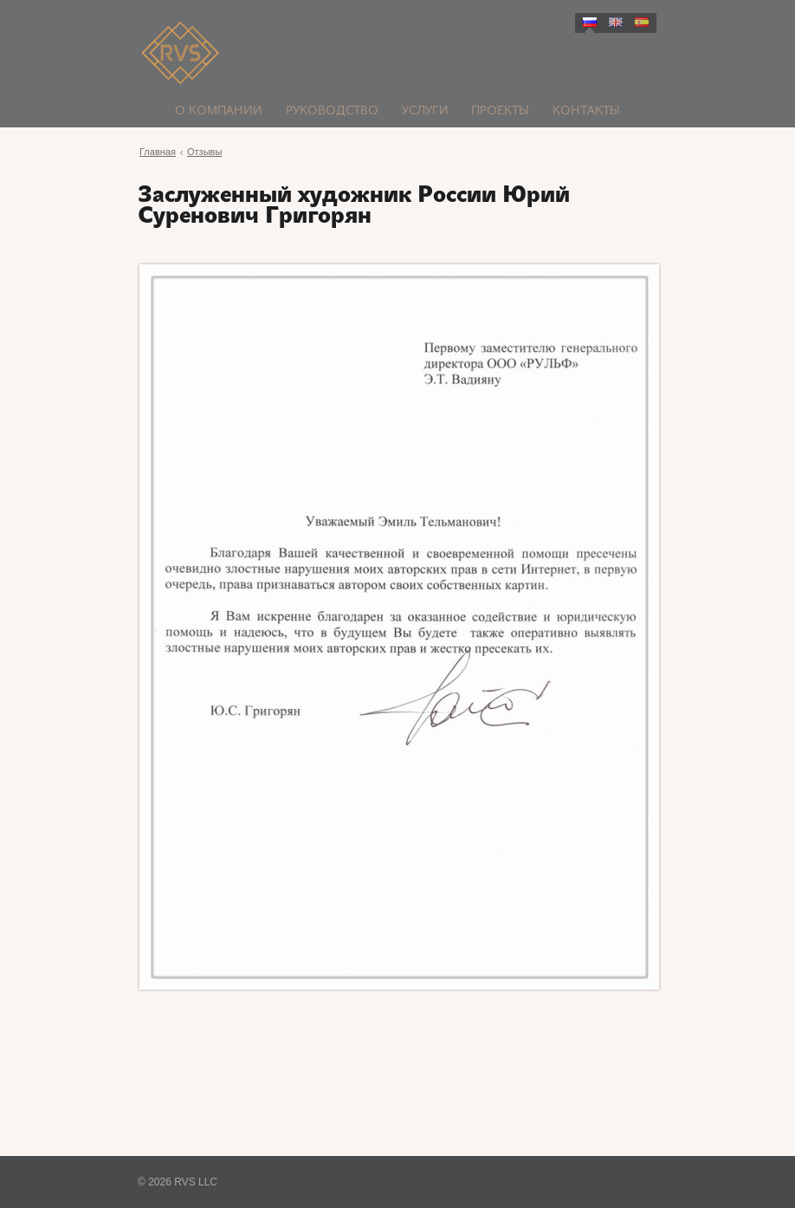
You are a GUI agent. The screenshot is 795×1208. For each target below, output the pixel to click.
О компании (218, 111)
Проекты (500, 111)
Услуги (425, 111)
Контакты (586, 111)
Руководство (332, 111)
